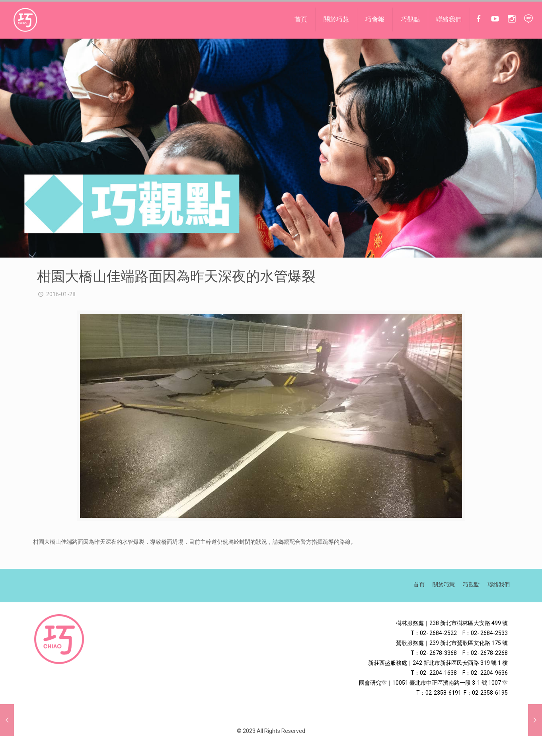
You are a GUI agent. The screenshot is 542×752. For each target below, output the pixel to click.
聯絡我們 (498, 584)
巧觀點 (471, 584)
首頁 (419, 584)
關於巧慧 (444, 584)
